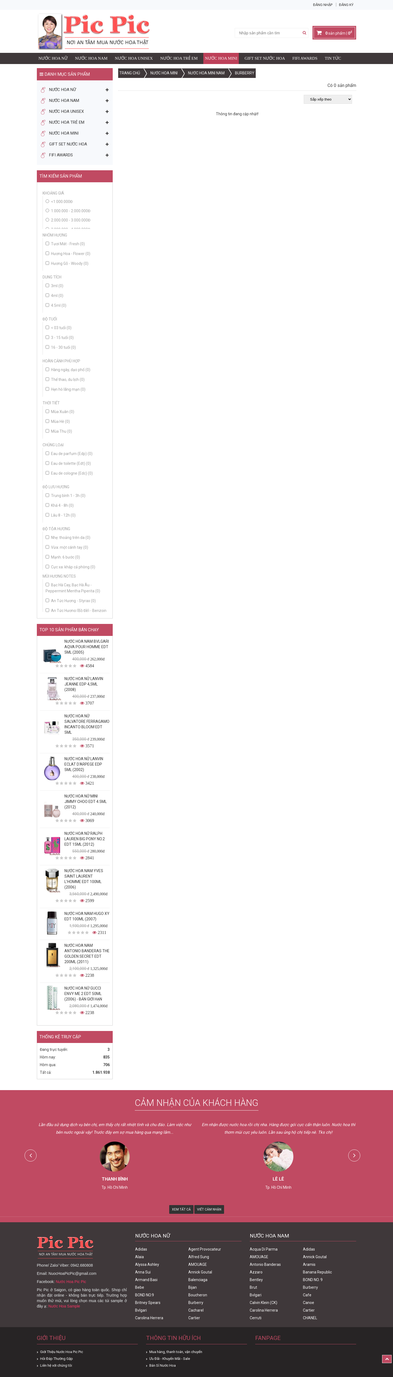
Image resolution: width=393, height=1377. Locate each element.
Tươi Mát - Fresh (65, 244)
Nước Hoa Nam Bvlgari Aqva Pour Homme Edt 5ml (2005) (86, 646)
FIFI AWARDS (304, 58)
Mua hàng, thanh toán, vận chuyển (175, 1352)
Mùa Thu (59, 431)
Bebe (139, 1287)
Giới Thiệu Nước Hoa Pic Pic (61, 1352)
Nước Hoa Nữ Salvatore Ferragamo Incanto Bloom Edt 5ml (86, 724)
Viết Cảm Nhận (209, 1209)
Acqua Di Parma (264, 1249)
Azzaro (256, 1272)
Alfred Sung (198, 1257)
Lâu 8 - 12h (61, 515)
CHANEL (310, 1318)
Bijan (192, 1287)
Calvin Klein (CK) (263, 1302)
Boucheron (197, 1295)
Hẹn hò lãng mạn (65, 389)
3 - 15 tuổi (60, 337)
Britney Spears (147, 1302)
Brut (253, 1287)
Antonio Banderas (265, 1264)
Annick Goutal (200, 1272)
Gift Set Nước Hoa (265, 58)
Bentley (256, 1280)
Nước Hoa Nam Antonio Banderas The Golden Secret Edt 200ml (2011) (86, 953)
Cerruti (255, 1318)
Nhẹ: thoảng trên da (68, 537)
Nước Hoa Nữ (53, 58)
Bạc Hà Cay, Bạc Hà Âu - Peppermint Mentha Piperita (73, 588)
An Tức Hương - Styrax (71, 601)
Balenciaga (197, 1280)
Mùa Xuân (60, 412)
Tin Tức (333, 58)
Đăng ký (346, 5)
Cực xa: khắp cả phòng (70, 567)
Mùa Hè (58, 421)
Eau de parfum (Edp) (69, 453)
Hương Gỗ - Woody (67, 263)
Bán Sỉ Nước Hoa (162, 1365)
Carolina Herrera (149, 1318)
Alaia (139, 1257)
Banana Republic (317, 1272)
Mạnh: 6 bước (63, 557)
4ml (54, 295)
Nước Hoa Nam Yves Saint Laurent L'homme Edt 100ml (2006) (83, 879)
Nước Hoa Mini (221, 58)
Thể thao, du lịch (65, 379)
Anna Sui (143, 1272)
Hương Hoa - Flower (68, 253)
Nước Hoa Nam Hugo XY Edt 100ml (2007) (86, 916)
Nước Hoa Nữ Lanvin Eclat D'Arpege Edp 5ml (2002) (83, 764)
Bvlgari (141, 1310)
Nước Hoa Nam (91, 58)
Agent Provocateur (204, 1249)
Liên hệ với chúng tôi (56, 1365)
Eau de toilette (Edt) (68, 463)
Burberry (195, 1302)
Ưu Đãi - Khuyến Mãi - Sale (169, 1359)
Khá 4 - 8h (60, 505)
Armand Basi (146, 1280)
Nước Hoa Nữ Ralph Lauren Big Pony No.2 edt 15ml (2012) (84, 839)
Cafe (307, 1295)
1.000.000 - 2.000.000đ (70, 211)
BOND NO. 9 (313, 1280)
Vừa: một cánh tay (67, 547)
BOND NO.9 (144, 1295)
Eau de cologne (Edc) (69, 473)
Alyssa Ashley (147, 1264)
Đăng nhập (322, 5)
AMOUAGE (197, 1264)
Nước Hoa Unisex (134, 58)
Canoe (308, 1302)
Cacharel (196, 1310)
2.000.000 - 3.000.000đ (70, 220)
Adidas (141, 1249)
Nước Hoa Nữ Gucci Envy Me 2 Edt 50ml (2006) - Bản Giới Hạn (83, 993)
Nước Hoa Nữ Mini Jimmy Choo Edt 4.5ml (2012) (85, 801)
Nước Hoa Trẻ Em (179, 58)
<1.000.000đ (62, 201)
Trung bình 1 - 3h (65, 495)
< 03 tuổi (59, 328)
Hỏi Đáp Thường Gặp (56, 1359)
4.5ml (56, 305)
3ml (54, 286)
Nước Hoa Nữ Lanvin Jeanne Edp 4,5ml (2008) (83, 684)
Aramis (309, 1264)
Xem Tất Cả (181, 1209)
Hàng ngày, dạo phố (68, 370)
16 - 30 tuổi (61, 347)
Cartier (194, 1318)
